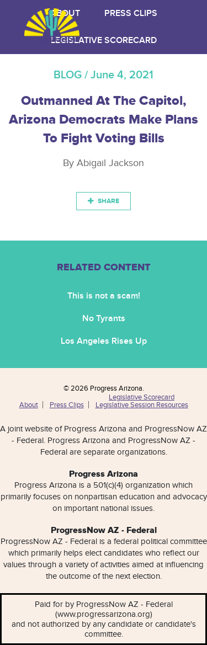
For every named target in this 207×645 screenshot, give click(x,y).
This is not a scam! (103, 296)
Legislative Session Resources (141, 405)
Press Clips (130, 13)
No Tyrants (103, 318)
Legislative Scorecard (104, 40)
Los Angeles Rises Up (104, 341)
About (28, 405)
